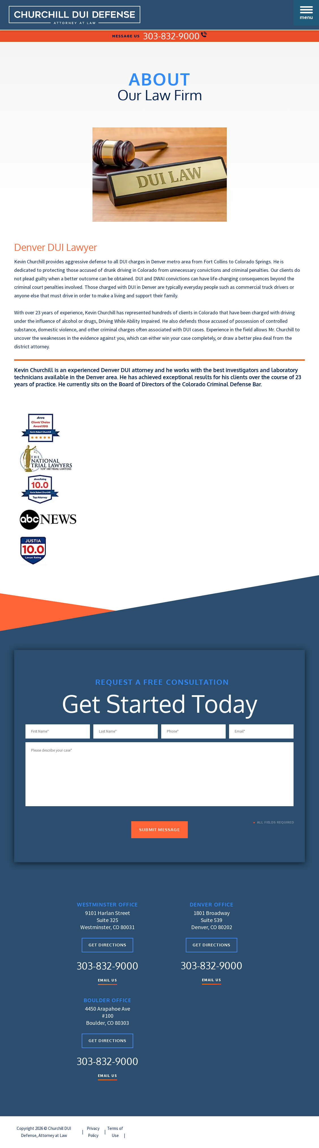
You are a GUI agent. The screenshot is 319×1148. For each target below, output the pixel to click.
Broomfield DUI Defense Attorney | (215, 1129)
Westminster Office (107, 905)
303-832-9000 (175, 36)
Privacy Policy (93, 1132)
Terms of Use (115, 1132)
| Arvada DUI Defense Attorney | (154, 1129)
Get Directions (108, 946)
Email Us (107, 981)
